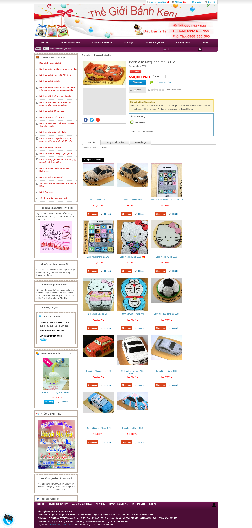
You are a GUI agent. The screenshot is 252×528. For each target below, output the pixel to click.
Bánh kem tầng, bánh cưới (51, 177)
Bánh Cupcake (46, 192)
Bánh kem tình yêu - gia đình (52, 132)
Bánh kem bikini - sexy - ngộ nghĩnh (55, 153)
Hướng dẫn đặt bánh (70, 43)
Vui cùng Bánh (183, 43)
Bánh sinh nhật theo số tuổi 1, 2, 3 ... (56, 75)
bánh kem (68, 525)
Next (74, 353)
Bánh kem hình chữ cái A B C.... (53, 117)
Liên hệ (205, 43)
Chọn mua (92, 214)
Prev (70, 353)
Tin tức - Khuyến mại (154, 43)
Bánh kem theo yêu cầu (60, 49)
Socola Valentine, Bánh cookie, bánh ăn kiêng (57, 184)
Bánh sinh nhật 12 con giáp (51, 111)
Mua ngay (137, 82)
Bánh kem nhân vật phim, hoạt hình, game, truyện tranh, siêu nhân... (56, 103)
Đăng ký (211, 2)
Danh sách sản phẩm (103, 55)
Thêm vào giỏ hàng (163, 82)
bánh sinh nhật (55, 525)
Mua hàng (49, 402)
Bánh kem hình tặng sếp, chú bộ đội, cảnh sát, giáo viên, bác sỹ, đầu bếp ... (56, 139)
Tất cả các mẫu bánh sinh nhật (53, 198)
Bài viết (91, 142)
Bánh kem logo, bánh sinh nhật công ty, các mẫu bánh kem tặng (57, 160)
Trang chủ (45, 43)
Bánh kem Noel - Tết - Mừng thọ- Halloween (54, 169)
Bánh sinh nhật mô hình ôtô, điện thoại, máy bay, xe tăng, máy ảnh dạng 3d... (57, 88)
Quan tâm (135, 71)
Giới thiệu (128, 43)
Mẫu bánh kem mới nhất (50, 63)
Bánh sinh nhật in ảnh (49, 81)
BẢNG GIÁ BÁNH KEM (102, 43)
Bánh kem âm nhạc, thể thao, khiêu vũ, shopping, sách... (57, 124)
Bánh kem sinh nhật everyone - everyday (58, 69)
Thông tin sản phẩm (114, 142)
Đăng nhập (196, 2)
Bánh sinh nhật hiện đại (50, 147)
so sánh (137, 90)
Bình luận (141, 142)
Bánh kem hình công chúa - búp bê (55, 96)
